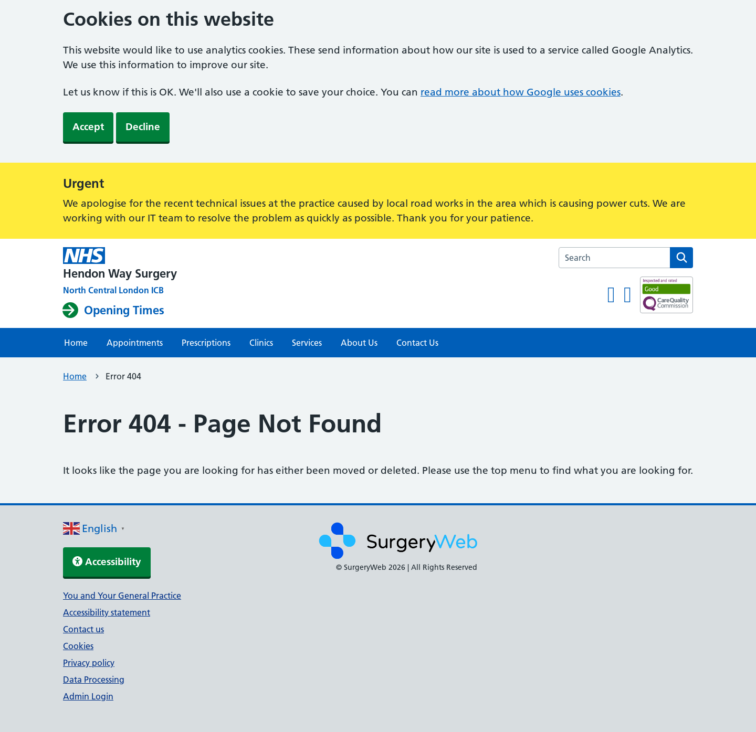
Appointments (135, 342)
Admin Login (88, 696)
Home (76, 342)
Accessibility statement (106, 612)
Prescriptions (206, 342)
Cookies (78, 646)
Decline (142, 127)
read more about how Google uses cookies (521, 92)
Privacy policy (88, 662)
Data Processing (93, 679)
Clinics (261, 342)
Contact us (83, 629)
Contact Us (417, 342)
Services (307, 342)
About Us (359, 342)
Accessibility (106, 562)
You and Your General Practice (122, 595)
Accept (88, 127)
